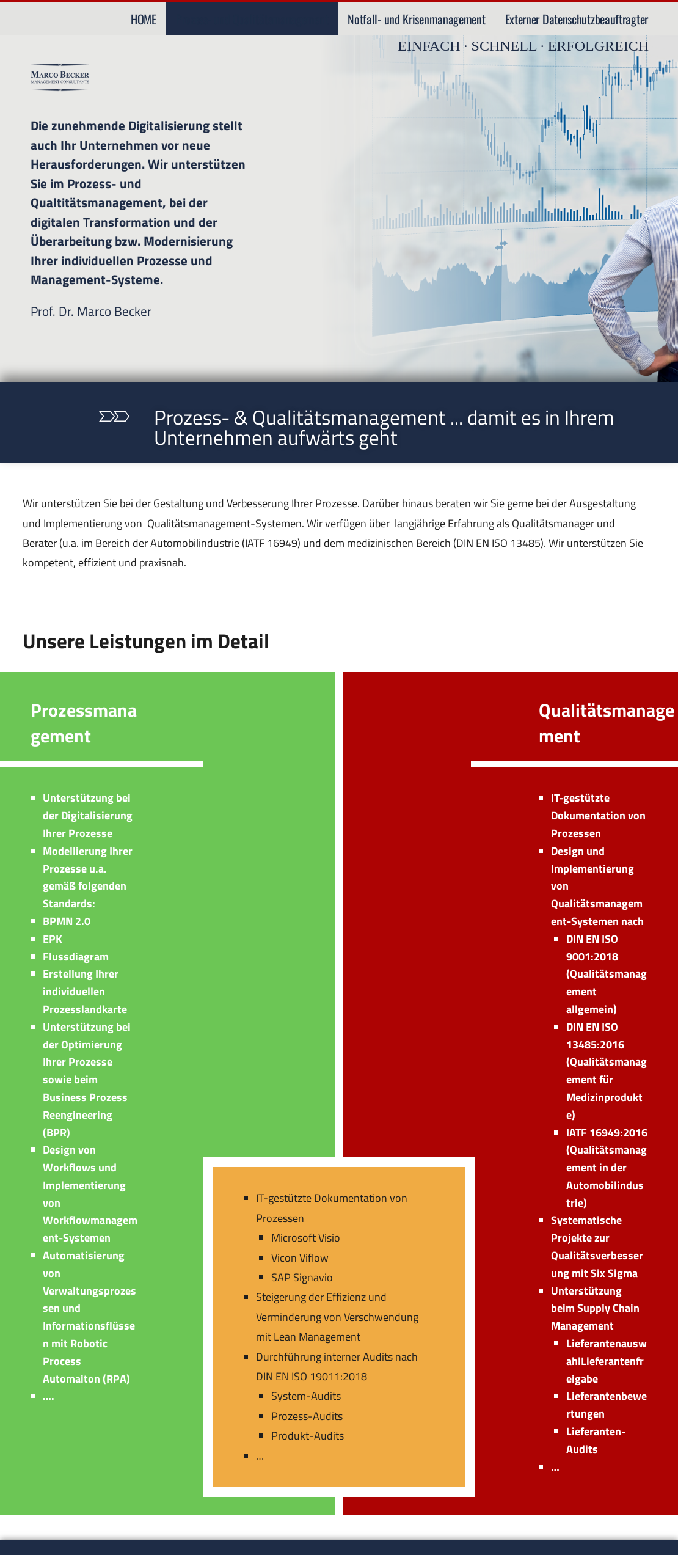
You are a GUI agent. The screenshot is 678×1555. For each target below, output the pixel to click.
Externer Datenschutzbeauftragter (576, 19)
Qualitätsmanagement (606, 723)
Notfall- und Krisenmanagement (416, 19)
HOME (143, 19)
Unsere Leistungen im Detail (148, 640)
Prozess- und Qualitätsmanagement (252, 19)
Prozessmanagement (84, 723)
